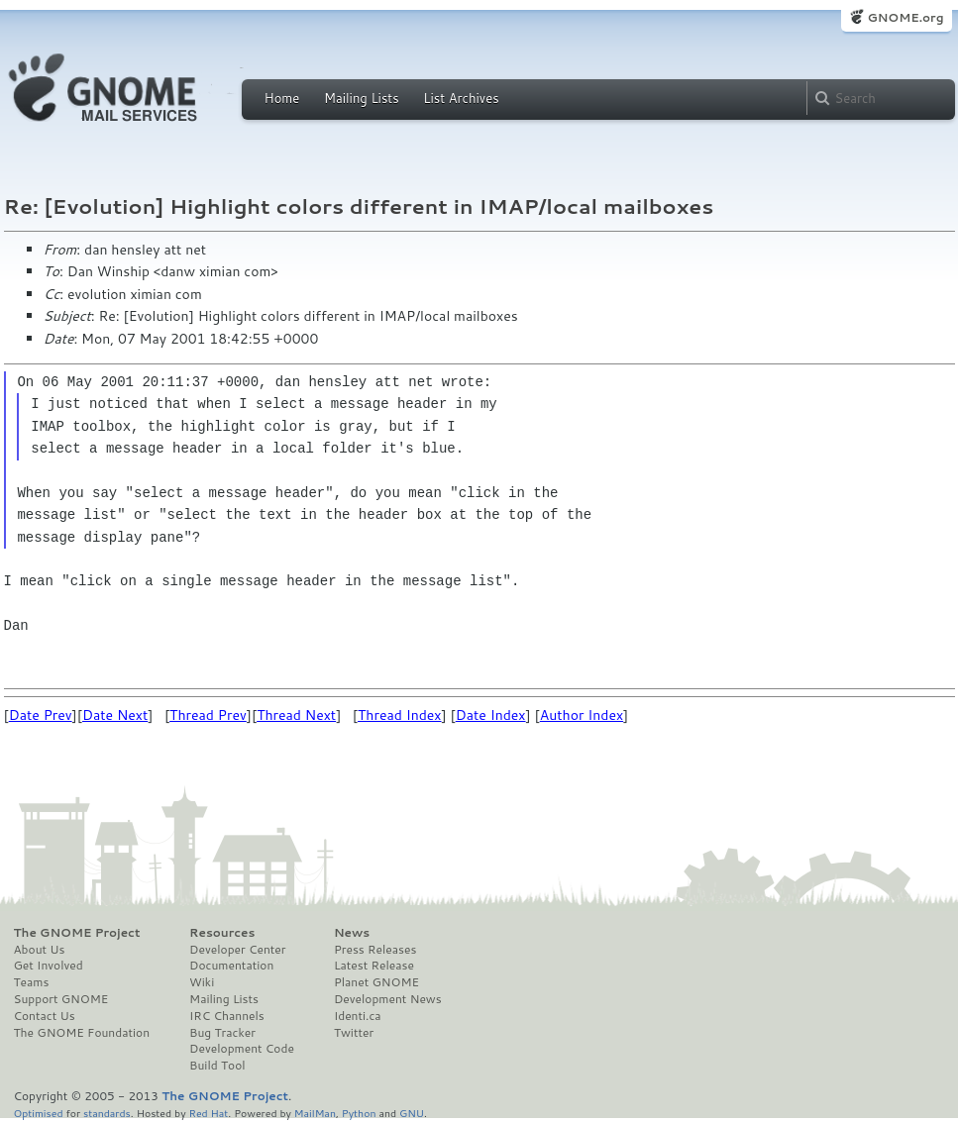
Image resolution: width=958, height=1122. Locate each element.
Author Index (581, 715)
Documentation (231, 965)
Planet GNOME (376, 982)
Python (359, 1112)
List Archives (460, 98)
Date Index (491, 715)
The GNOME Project (77, 933)
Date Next (115, 715)
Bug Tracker (222, 1033)
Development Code (241, 1049)
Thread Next (296, 715)
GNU (411, 1112)
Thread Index (400, 715)
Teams (32, 982)
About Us (39, 950)
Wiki (201, 982)
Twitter (353, 1033)
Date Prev (40, 715)
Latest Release (374, 965)
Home (282, 98)
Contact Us (44, 1016)
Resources (222, 933)
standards (107, 1112)
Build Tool (217, 1065)
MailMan (315, 1112)
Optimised (38, 1112)
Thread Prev (208, 715)
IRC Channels (227, 1016)
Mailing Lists (361, 98)
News (352, 933)
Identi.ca (357, 1016)
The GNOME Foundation (82, 1033)
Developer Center (237, 950)
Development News (388, 999)
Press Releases (375, 950)
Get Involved (48, 965)
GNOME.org (905, 17)
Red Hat (208, 1112)
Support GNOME (61, 999)
